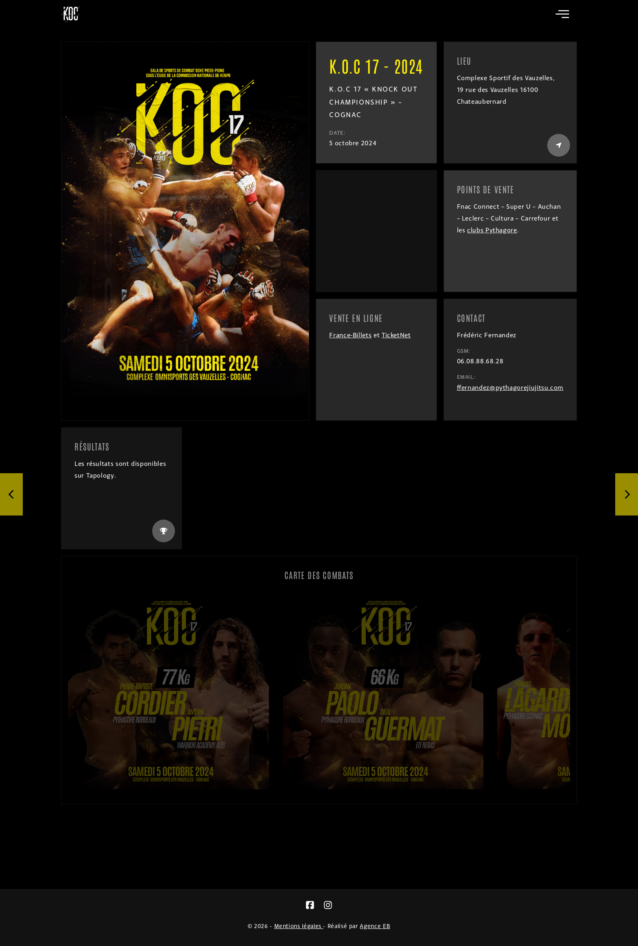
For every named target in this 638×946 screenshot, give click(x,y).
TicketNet (396, 335)
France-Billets (350, 335)
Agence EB (375, 925)
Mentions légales (298, 925)
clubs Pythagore (492, 230)
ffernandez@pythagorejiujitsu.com (510, 387)
